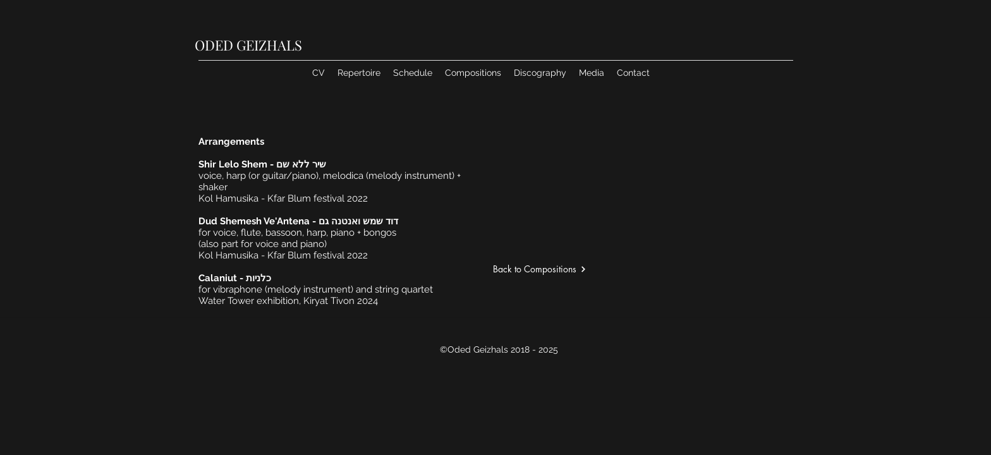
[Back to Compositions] (571, 269)
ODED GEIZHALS (248, 44)
